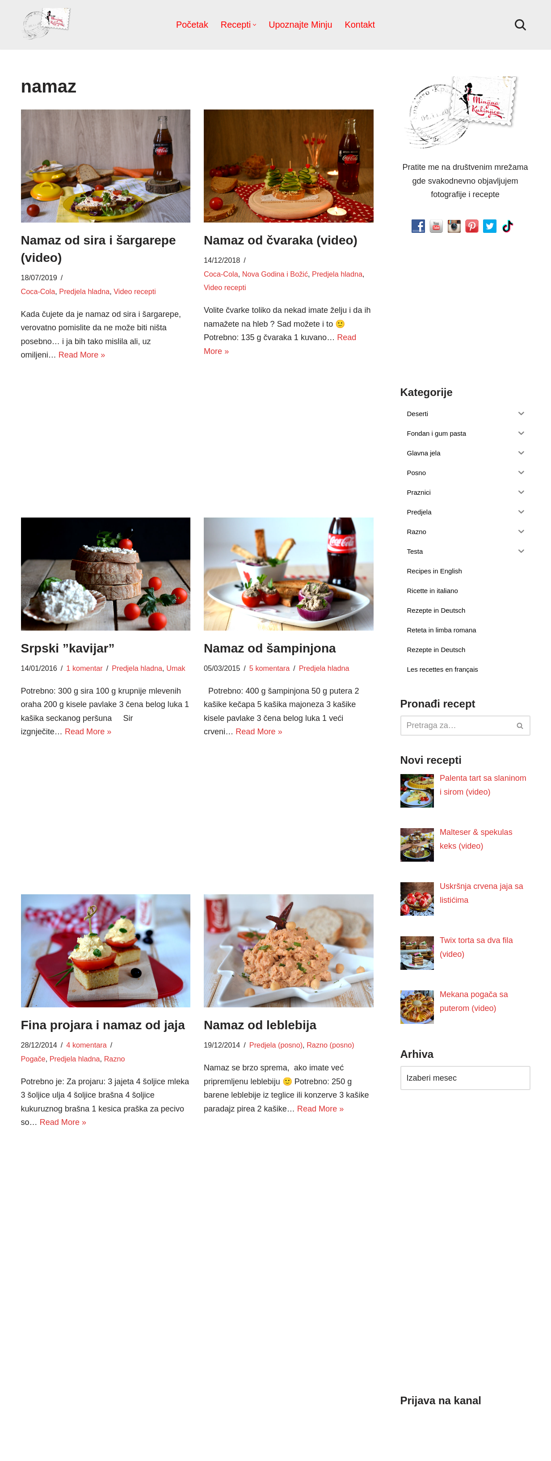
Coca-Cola (38, 291)
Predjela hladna (84, 291)
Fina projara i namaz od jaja (103, 1025)
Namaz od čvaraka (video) (281, 240)
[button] (254, 24)
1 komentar (84, 668)
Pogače (33, 1059)
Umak (175, 668)
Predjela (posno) (276, 1045)
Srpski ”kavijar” (68, 648)
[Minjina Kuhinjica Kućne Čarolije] (48, 25)
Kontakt (359, 24)
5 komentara (269, 668)
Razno (114, 1059)
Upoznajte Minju (300, 24)
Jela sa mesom (136, 1288)
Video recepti (134, 291)
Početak (192, 24)
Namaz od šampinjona (270, 648)
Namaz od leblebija (260, 1025)
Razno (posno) (329, 1045)
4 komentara (86, 1045)
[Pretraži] (520, 24)
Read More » (82, 354)
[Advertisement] (106, 438)
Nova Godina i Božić (274, 274)
